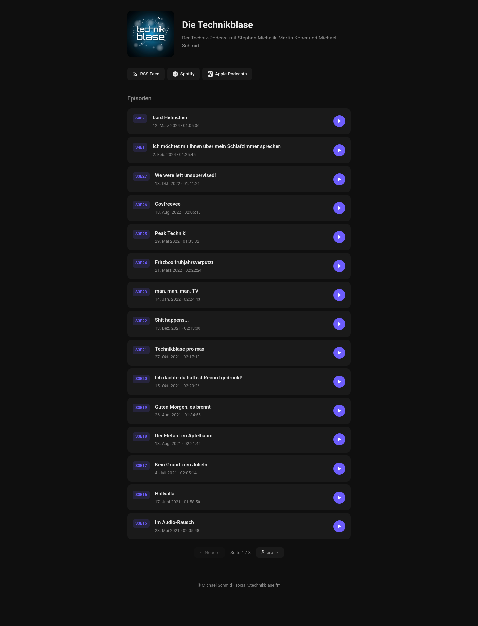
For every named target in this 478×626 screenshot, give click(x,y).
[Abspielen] (339, 121)
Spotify (183, 74)
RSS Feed (146, 74)
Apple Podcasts (227, 74)
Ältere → (270, 552)
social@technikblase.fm (257, 585)
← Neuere (209, 552)
